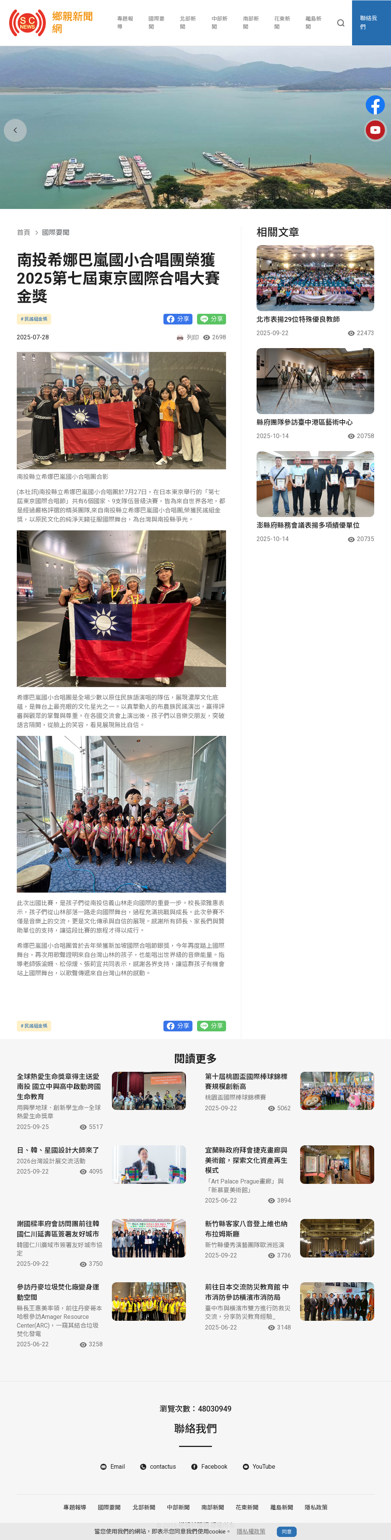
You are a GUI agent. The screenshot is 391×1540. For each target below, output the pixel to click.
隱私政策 (315, 1508)
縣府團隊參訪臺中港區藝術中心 (305, 422)
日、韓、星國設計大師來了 (58, 1151)
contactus (163, 1467)
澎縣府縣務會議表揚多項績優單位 (308, 525)
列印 (187, 338)
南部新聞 (251, 23)
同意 (287, 1532)
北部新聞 (188, 23)
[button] (185, 199)
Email (117, 1467)
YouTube (264, 1467)
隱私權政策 (251, 1531)
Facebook (214, 1467)
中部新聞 (220, 23)
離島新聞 (313, 23)
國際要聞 (157, 23)
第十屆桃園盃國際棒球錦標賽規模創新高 (246, 1082)
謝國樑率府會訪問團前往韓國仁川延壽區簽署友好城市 (58, 1229)
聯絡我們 (369, 23)
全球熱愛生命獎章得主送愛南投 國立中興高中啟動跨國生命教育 (59, 1087)
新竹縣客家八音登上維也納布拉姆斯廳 (246, 1229)
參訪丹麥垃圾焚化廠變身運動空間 (58, 1293)
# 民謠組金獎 (34, 319)
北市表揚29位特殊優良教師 (298, 319)
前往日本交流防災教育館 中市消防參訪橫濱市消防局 (247, 1293)
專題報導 (125, 23)
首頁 (24, 232)
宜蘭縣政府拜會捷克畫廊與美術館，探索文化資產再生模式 (246, 1161)
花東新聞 (282, 23)
